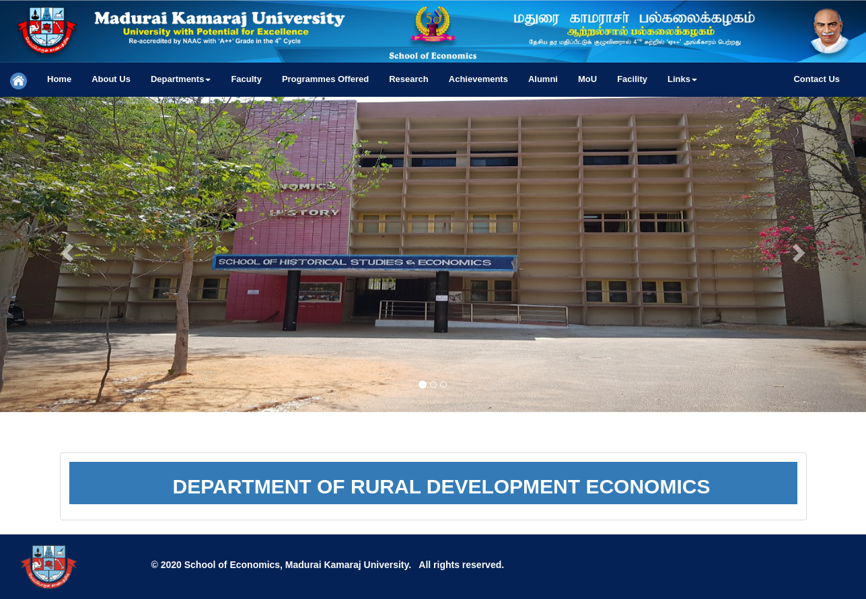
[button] (181, 79)
